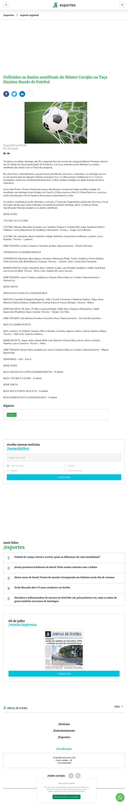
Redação (13, 148)
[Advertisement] (64, 46)
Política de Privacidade (76, 791)
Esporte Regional (29, 15)
